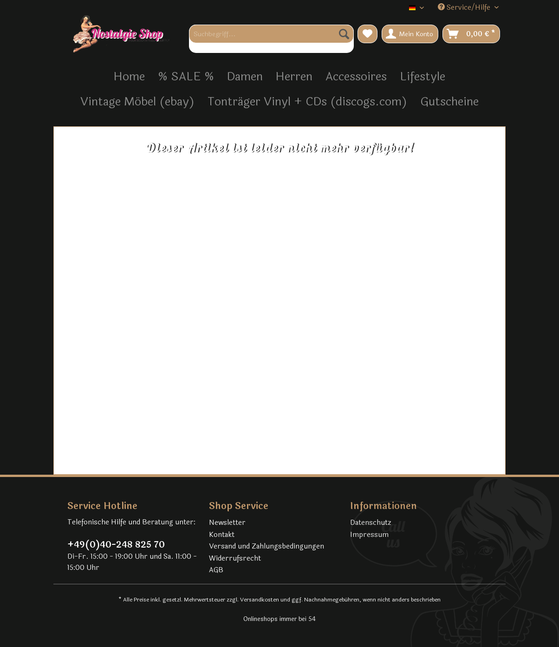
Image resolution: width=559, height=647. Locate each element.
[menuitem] (271, 39)
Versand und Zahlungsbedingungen (266, 546)
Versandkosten (259, 599)
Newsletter (227, 522)
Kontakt (221, 534)
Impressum (369, 534)
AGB (216, 570)
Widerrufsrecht (235, 558)
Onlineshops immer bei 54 (279, 619)
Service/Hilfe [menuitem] (465, 7)
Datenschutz (370, 522)
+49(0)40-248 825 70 (116, 545)
